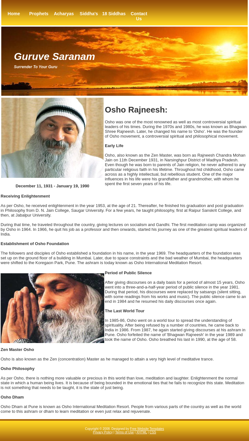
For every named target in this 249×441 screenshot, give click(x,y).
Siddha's (89, 13)
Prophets (38, 13)
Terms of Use (124, 432)
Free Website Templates (147, 429)
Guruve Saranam (54, 56)
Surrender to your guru (35, 67)
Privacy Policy (102, 432)
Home (14, 13)
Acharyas (64, 13)
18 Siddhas (114, 13)
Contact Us (139, 16)
